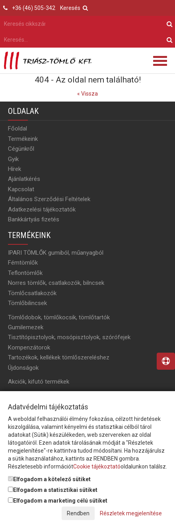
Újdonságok (23, 367)
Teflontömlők (25, 272)
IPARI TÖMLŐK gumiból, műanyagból (55, 252)
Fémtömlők (23, 262)
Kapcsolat (21, 189)
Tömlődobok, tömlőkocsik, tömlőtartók (59, 317)
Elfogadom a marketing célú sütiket (57, 500)
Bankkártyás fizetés (33, 219)
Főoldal (17, 128)
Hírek (14, 169)
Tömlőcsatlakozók (32, 293)
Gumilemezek (25, 327)
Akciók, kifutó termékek (38, 381)
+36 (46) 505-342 (33, 8)
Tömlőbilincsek (27, 303)
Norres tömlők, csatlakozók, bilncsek (56, 282)
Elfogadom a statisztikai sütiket (52, 490)
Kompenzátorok (29, 347)
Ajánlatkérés (24, 178)
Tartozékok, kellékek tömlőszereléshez (58, 357)
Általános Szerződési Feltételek (49, 199)
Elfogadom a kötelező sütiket (49, 479)
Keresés (74, 8)
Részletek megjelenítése (131, 513)
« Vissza (87, 93)
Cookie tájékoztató (97, 466)
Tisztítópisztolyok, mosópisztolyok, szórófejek (69, 337)
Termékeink (23, 138)
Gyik (13, 159)
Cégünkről (21, 148)
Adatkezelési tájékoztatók (42, 209)
